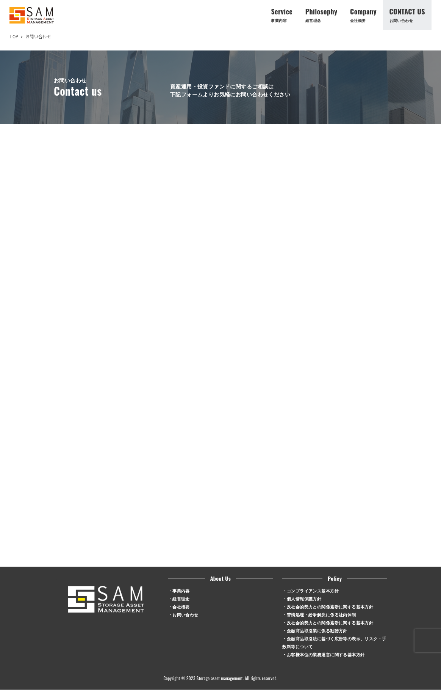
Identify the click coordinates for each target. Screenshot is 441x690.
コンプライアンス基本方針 (313, 590)
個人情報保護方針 (304, 598)
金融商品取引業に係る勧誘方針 (317, 630)
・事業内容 (179, 590)
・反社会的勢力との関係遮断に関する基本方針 (327, 622)
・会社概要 (179, 606)
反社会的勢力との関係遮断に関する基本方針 (330, 606)
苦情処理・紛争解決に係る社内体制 (321, 614)
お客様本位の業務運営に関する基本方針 (326, 654)
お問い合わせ (185, 614)
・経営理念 (179, 598)
